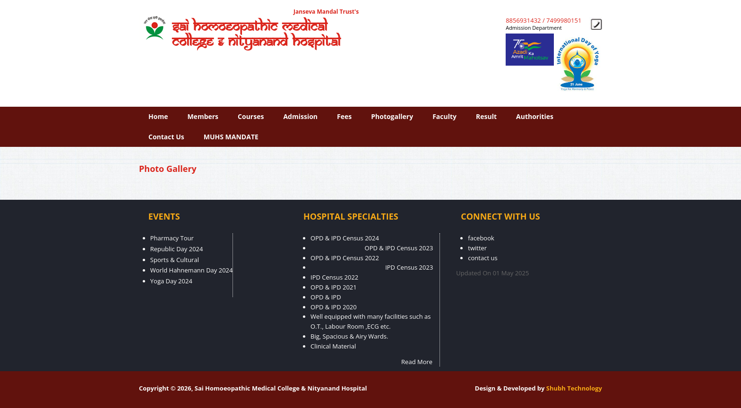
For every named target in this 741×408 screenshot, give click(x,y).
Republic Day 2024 (176, 249)
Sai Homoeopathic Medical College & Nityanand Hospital (256, 34)
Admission (300, 116)
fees (344, 116)
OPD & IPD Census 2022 (344, 258)
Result (486, 116)
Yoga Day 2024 (171, 281)
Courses (251, 116)
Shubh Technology (574, 388)
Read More (416, 361)
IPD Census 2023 (409, 267)
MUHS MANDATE (231, 136)
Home (158, 116)
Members (202, 116)
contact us (166, 136)
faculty (444, 116)
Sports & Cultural (174, 259)
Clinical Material (333, 346)
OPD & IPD (325, 297)
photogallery (392, 116)
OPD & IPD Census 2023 (399, 248)
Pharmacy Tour (172, 238)
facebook (481, 238)
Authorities (534, 116)
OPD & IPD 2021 (333, 287)
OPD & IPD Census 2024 (344, 238)
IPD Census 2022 (334, 277)
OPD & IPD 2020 (333, 307)
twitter (477, 248)
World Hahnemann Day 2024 (191, 270)
